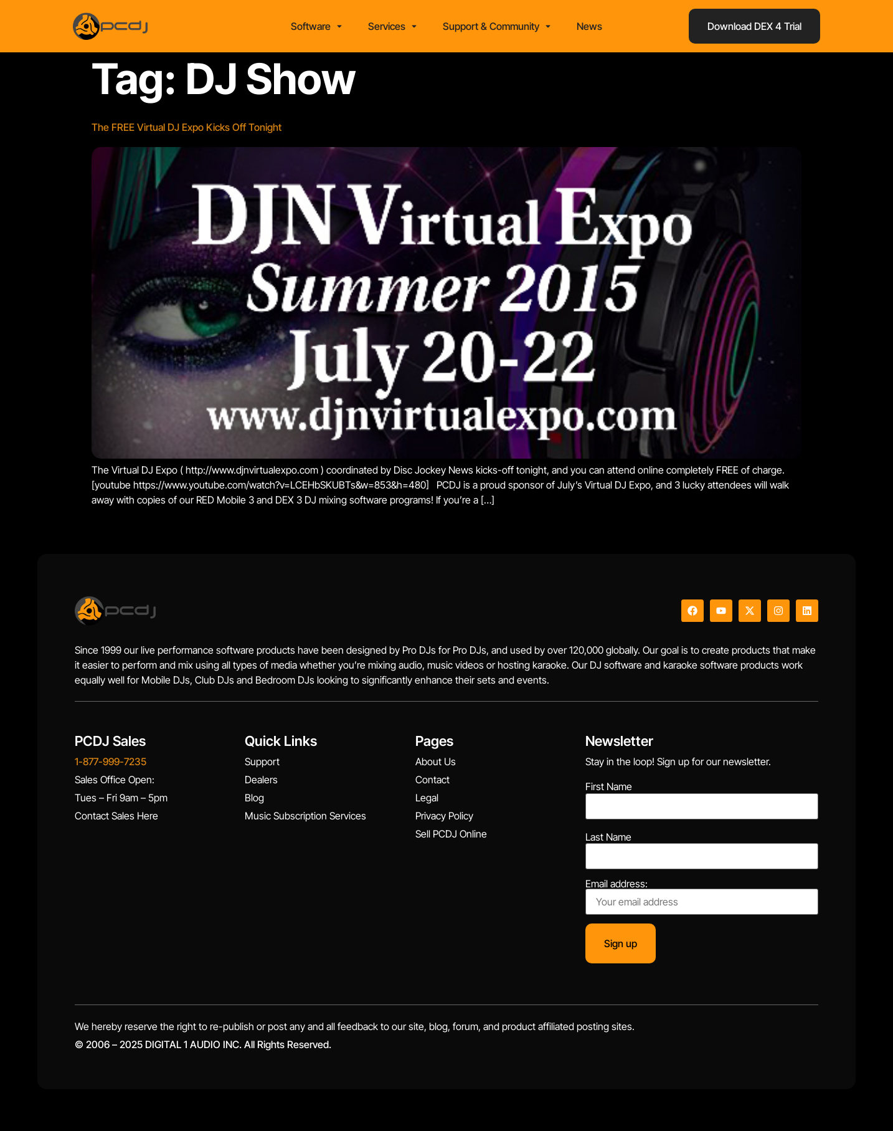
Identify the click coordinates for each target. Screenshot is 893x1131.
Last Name (608, 841)
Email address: (701, 900)
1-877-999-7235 (110, 765)
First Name (608, 791)
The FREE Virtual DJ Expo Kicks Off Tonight (186, 131)
